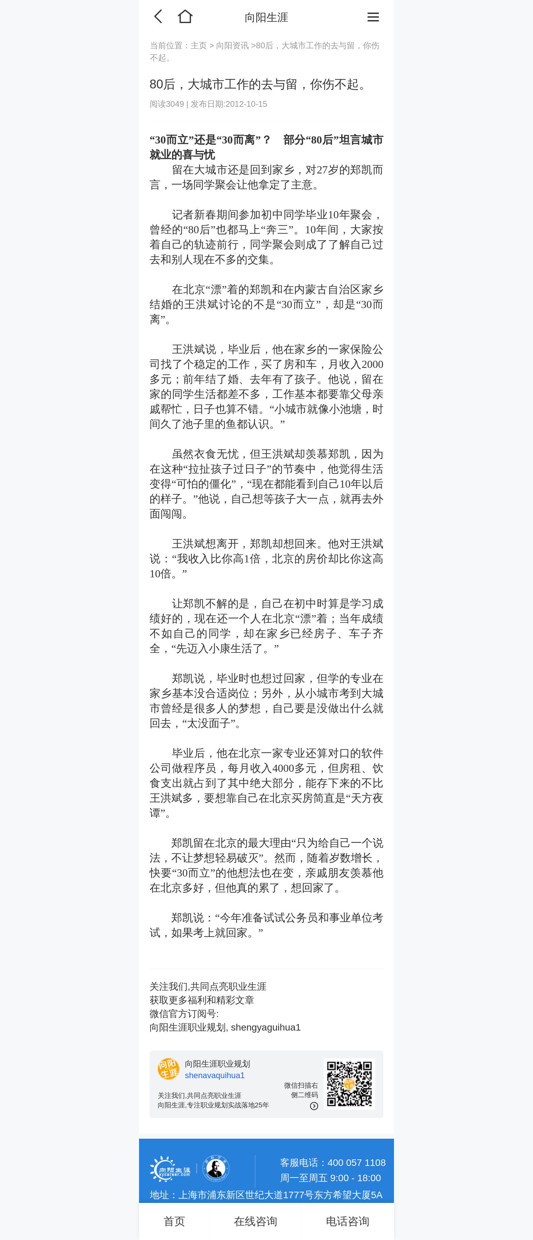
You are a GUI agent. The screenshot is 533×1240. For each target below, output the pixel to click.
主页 (200, 45)
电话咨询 (347, 1221)
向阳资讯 (232, 45)
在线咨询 (255, 1221)
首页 (174, 1221)
